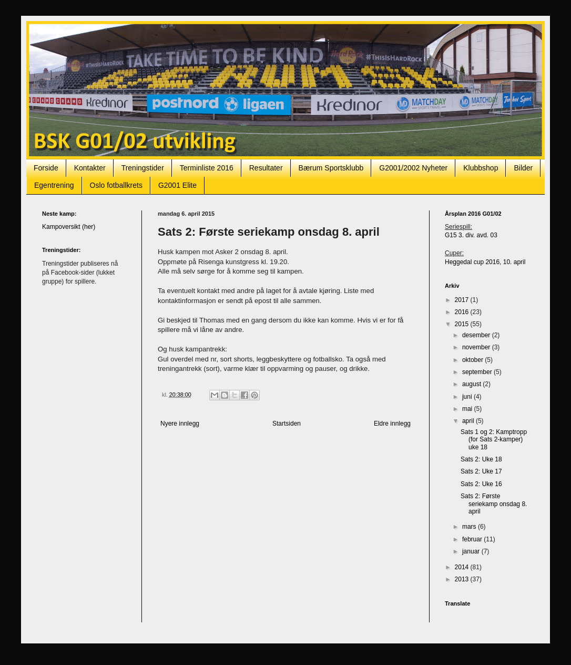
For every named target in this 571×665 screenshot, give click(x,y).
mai (468, 408)
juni (468, 396)
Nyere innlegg (179, 423)
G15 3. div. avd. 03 (471, 235)
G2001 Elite (177, 185)
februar (473, 539)
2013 (463, 579)
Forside (46, 168)
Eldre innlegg (392, 423)
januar (472, 551)
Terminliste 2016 (206, 168)
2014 (463, 567)
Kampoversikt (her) (68, 226)
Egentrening (54, 185)
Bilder (523, 168)
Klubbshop (480, 168)
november (477, 347)
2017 (463, 300)
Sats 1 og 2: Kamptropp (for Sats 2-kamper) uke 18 (494, 439)
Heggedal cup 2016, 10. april (485, 262)
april (469, 421)
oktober (473, 360)
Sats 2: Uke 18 (481, 459)
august (472, 384)
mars (470, 526)
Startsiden (286, 423)
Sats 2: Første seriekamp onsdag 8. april (494, 503)
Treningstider (142, 168)
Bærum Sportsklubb (331, 168)
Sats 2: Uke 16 (481, 484)
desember (477, 335)
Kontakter (90, 168)
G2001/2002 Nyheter (413, 168)
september (478, 372)
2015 (463, 324)
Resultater (266, 168)
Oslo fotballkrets (116, 185)
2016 (463, 312)
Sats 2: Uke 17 (481, 471)
